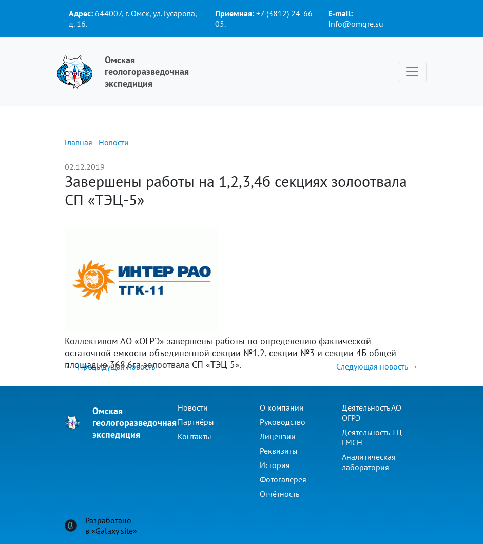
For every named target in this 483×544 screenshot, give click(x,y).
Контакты (194, 436)
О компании (282, 407)
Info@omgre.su (355, 23)
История (275, 465)
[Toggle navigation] (412, 72)
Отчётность (279, 494)
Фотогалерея (283, 479)
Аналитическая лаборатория (369, 462)
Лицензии (278, 436)
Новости (114, 142)
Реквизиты (279, 450)
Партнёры (196, 422)
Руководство (282, 422)
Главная (78, 142)
